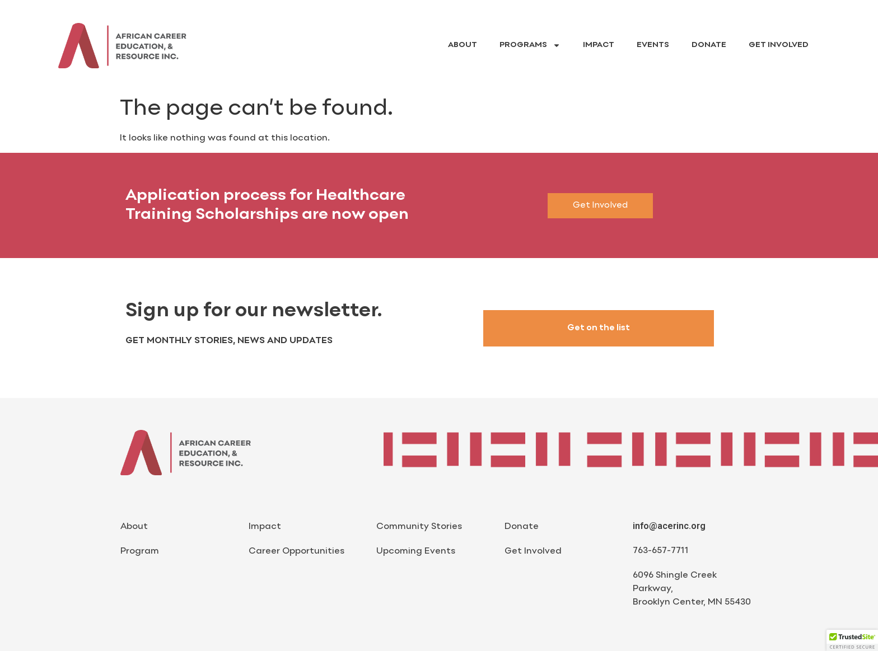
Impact (598, 45)
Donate (709, 45)
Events (653, 45)
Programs (530, 45)
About (462, 45)
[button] (852, 640)
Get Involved (779, 45)
